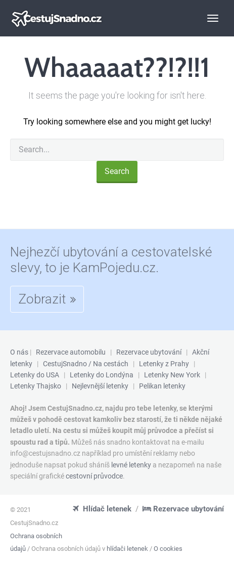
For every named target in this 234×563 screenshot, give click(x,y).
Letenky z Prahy (164, 364)
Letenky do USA (34, 375)
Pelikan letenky (162, 386)
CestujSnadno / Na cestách (85, 364)
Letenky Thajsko (35, 386)
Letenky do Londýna (101, 375)
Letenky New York (172, 375)
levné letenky (131, 465)
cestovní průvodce (94, 476)
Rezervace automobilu (71, 352)
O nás (19, 352)
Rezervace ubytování (148, 352)
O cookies (168, 548)
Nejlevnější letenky (100, 386)
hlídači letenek (127, 548)
